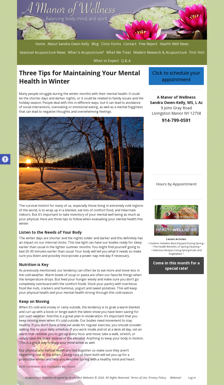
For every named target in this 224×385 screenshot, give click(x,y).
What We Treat (118, 52)
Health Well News (174, 43)
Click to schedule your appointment (176, 76)
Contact (130, 43)
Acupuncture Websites (39, 377)
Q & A (126, 60)
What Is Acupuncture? (86, 52)
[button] (5, 159)
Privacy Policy (157, 377)
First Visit (197, 52)
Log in (192, 377)
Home (40, 43)
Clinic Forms (111, 43)
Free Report (148, 43)
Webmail (175, 377)
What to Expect (106, 60)
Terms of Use (139, 377)
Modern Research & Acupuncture (160, 52)
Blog (95, 43)
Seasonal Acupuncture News (42, 52)
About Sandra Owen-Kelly (68, 43)
